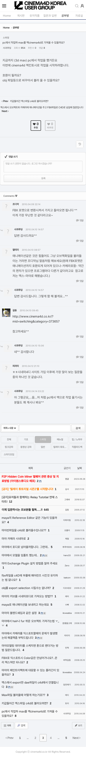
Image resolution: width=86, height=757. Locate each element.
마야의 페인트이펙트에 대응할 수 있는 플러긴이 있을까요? (30, 672)
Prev (10, 738)
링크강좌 (9, 447)
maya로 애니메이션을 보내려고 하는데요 (26, 604)
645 (46, 509)
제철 (67, 539)
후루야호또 (67, 547)
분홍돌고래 (67, 623)
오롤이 (67, 530)
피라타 (15, 366)
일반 (43, 447)
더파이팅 (67, 520)
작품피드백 (77, 447)
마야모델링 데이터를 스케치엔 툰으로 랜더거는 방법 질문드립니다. (30, 648)
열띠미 (15, 249)
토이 (67, 703)
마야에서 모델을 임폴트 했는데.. (20, 555)
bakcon (67, 577)
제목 (30, 468)
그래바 (67, 499)
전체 (9, 439)
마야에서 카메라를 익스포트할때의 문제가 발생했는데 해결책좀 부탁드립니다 (29, 635)
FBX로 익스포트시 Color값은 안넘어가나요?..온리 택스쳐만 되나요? (29, 660)
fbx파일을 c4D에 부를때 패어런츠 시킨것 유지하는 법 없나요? (30, 577)
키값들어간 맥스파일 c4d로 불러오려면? (25, 703)
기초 (26, 439)
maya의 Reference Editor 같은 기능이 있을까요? (29, 520)
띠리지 (67, 635)
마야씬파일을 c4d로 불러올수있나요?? (24, 530)
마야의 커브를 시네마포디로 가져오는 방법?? (28, 596)
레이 (67, 596)
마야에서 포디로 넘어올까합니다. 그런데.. (26, 547)
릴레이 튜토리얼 (60, 447)
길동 (14, 310)
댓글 (79, 220)
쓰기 (78, 725)
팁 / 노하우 (77, 439)
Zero (67, 565)
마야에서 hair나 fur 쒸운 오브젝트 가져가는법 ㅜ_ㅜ (30, 623)
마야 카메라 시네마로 (14, 538)
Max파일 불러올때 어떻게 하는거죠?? (24, 695)
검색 (78, 428)
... (28, 738)
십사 (67, 489)
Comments (10, 196)
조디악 (15, 204)
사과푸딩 (7, 48)
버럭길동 (67, 660)
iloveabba (67, 613)
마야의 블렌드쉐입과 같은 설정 (19, 613)
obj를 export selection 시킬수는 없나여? (27, 588)
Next (77, 738)
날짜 (79, 468)
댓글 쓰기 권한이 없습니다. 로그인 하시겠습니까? (28, 163)
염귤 (67, 479)
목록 (7, 725)
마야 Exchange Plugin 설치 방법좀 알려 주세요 (29, 563)
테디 (67, 695)
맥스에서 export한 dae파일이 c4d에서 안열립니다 (30, 685)
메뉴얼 (60, 439)
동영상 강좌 (25, 447)
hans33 (67, 555)
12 (10, 501)
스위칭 (43, 439)
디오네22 (67, 588)
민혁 (67, 648)
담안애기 (67, 685)
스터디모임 (9, 454)
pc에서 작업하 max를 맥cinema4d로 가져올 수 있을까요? (33, 42)
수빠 (67, 605)
